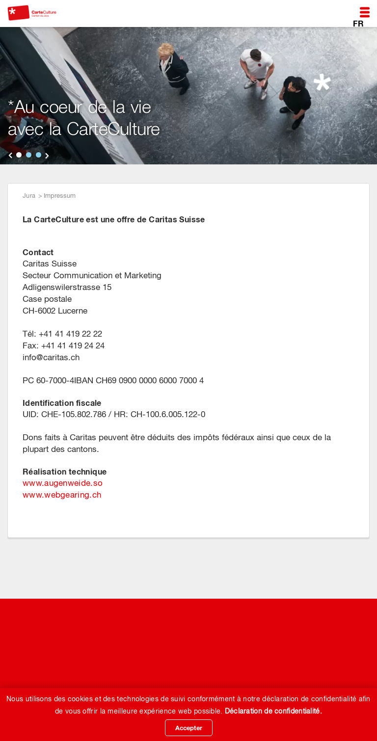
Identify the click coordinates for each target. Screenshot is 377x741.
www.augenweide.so (63, 483)
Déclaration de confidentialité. (273, 711)
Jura (29, 195)
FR (358, 22)
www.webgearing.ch (62, 495)
